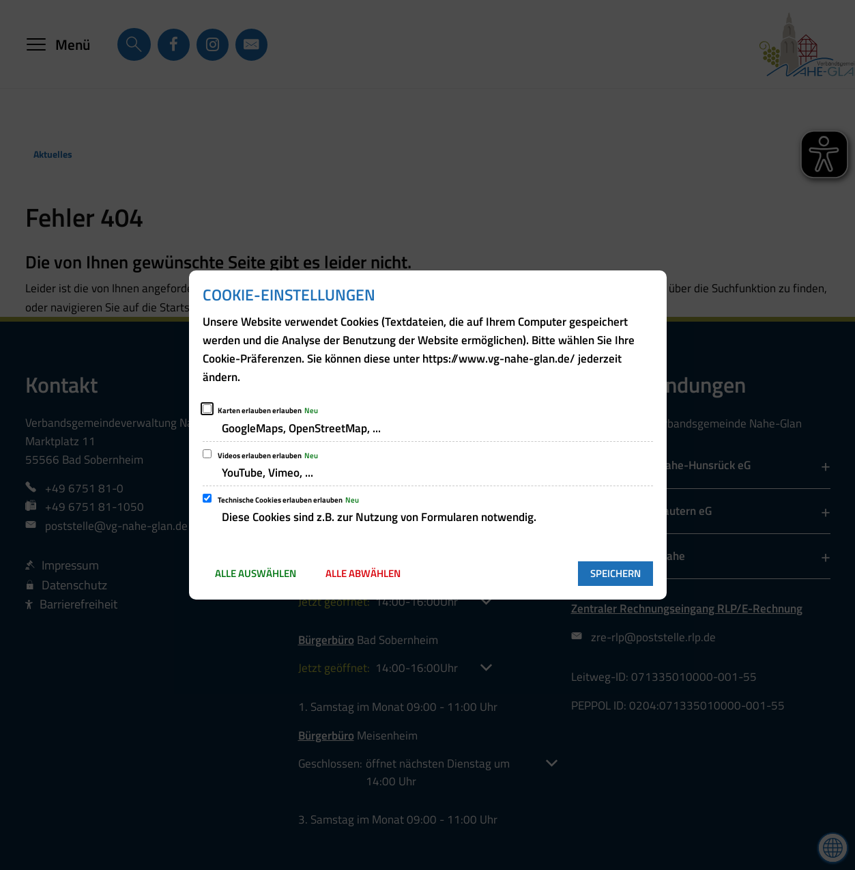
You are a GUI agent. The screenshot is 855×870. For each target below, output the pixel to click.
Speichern (615, 573)
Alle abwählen (363, 573)
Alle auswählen (255, 573)
